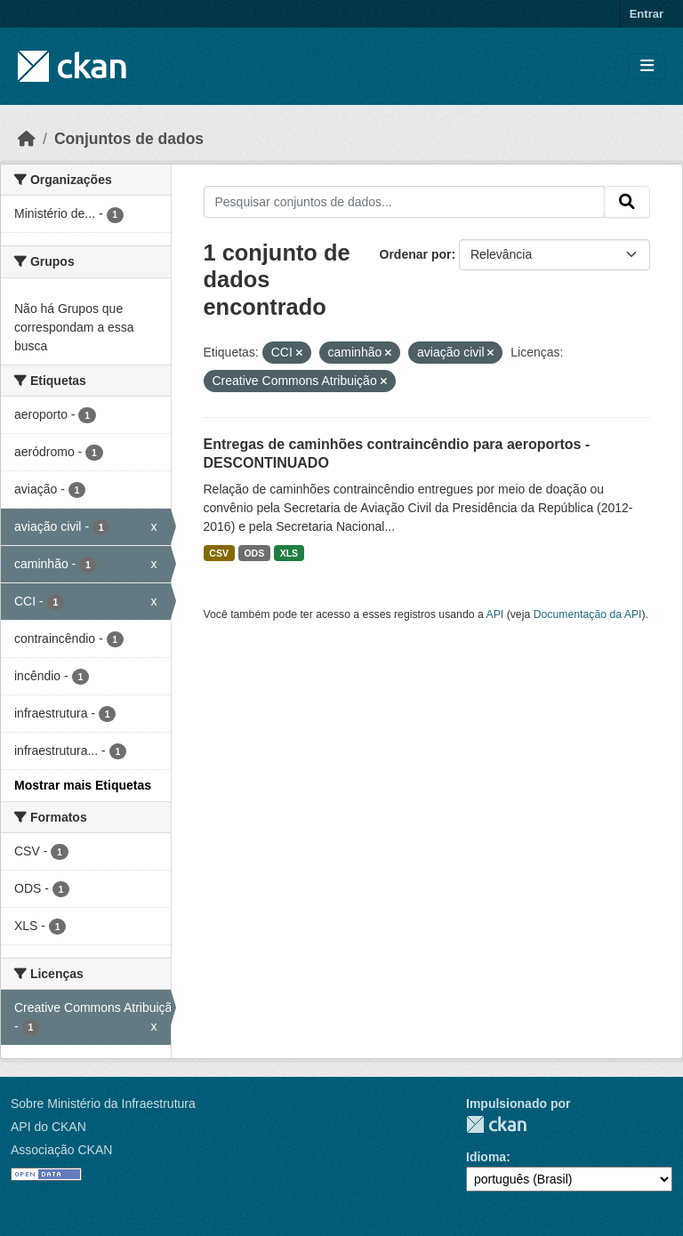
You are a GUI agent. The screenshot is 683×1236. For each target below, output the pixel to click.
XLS (289, 553)
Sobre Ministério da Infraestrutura (103, 1103)
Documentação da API (588, 614)
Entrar (646, 13)
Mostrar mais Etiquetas (82, 785)
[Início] (27, 139)
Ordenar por (416, 254)
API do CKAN (48, 1127)
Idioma (486, 1157)
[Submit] (627, 202)
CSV (219, 553)
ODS (254, 553)
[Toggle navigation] (647, 66)
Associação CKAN (61, 1150)
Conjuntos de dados (129, 139)
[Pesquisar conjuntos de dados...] (405, 202)
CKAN (496, 1124)
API (495, 614)
